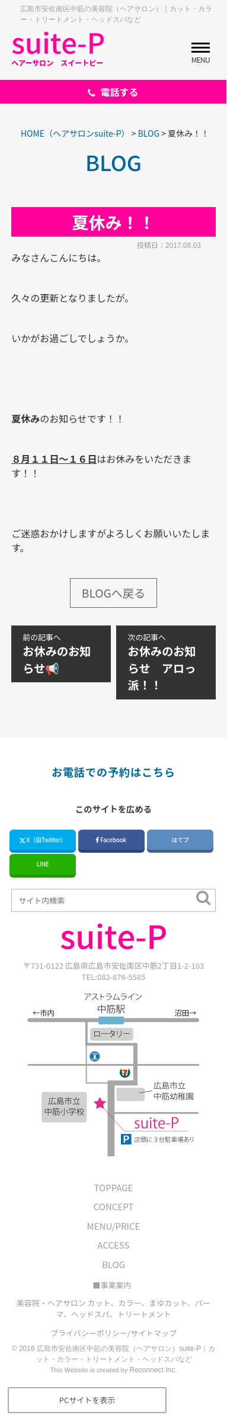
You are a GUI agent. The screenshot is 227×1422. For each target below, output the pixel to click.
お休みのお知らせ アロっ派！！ (166, 662)
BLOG (113, 1264)
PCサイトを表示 (87, 1399)
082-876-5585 (121, 976)
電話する (113, 92)
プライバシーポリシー (88, 1333)
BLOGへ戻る (113, 593)
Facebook (111, 840)
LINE (43, 864)
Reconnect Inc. (153, 1370)
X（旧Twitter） (43, 840)
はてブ (180, 840)
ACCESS (114, 1245)
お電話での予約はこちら (113, 771)
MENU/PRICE (113, 1226)
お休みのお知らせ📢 (61, 653)
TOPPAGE (113, 1187)
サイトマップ (153, 1333)
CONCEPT (113, 1206)
